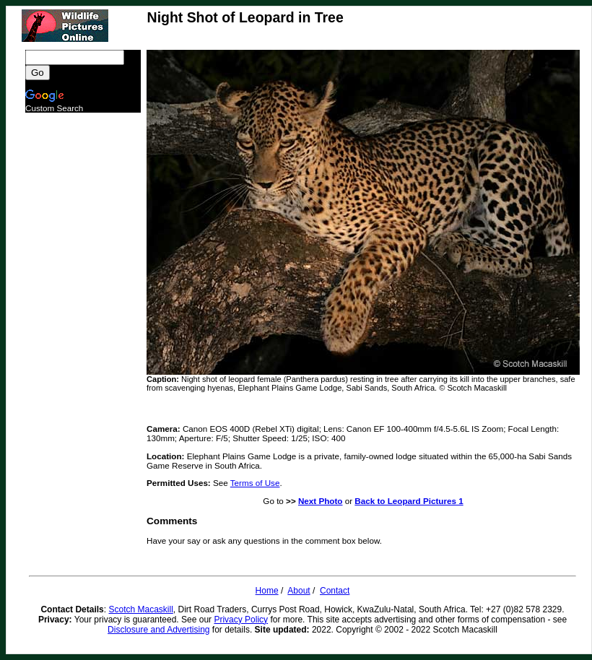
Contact (334, 591)
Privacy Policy (241, 620)
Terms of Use (255, 482)
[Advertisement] (83, 329)
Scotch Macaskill (140, 609)
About (298, 591)
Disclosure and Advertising (158, 630)
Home (267, 591)
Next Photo (320, 500)
